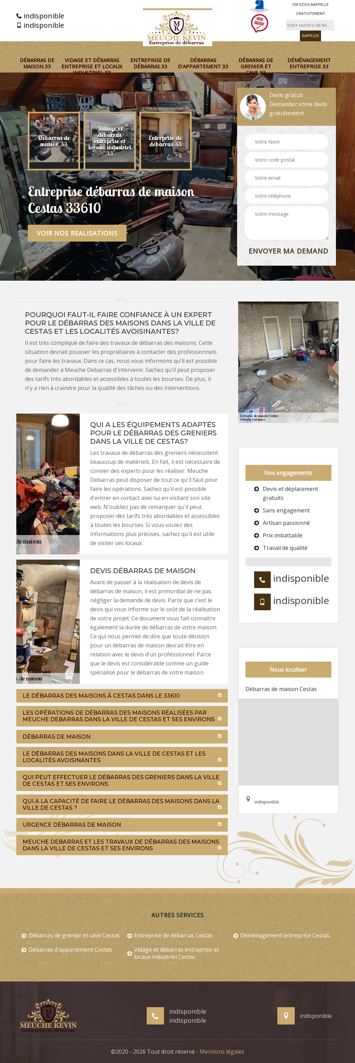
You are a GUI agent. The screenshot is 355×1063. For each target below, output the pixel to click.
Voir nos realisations (77, 233)
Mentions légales (222, 1051)
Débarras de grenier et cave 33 (256, 66)
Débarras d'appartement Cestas (66, 949)
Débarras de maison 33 (37, 63)
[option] (54, 141)
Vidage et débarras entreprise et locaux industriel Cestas (173, 953)
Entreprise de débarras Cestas (170, 935)
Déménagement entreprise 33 (309, 63)
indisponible (40, 15)
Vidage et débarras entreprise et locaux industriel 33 (91, 66)
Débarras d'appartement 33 (203, 63)
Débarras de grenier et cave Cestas (70, 935)
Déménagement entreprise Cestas (281, 935)
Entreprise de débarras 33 (150, 63)
